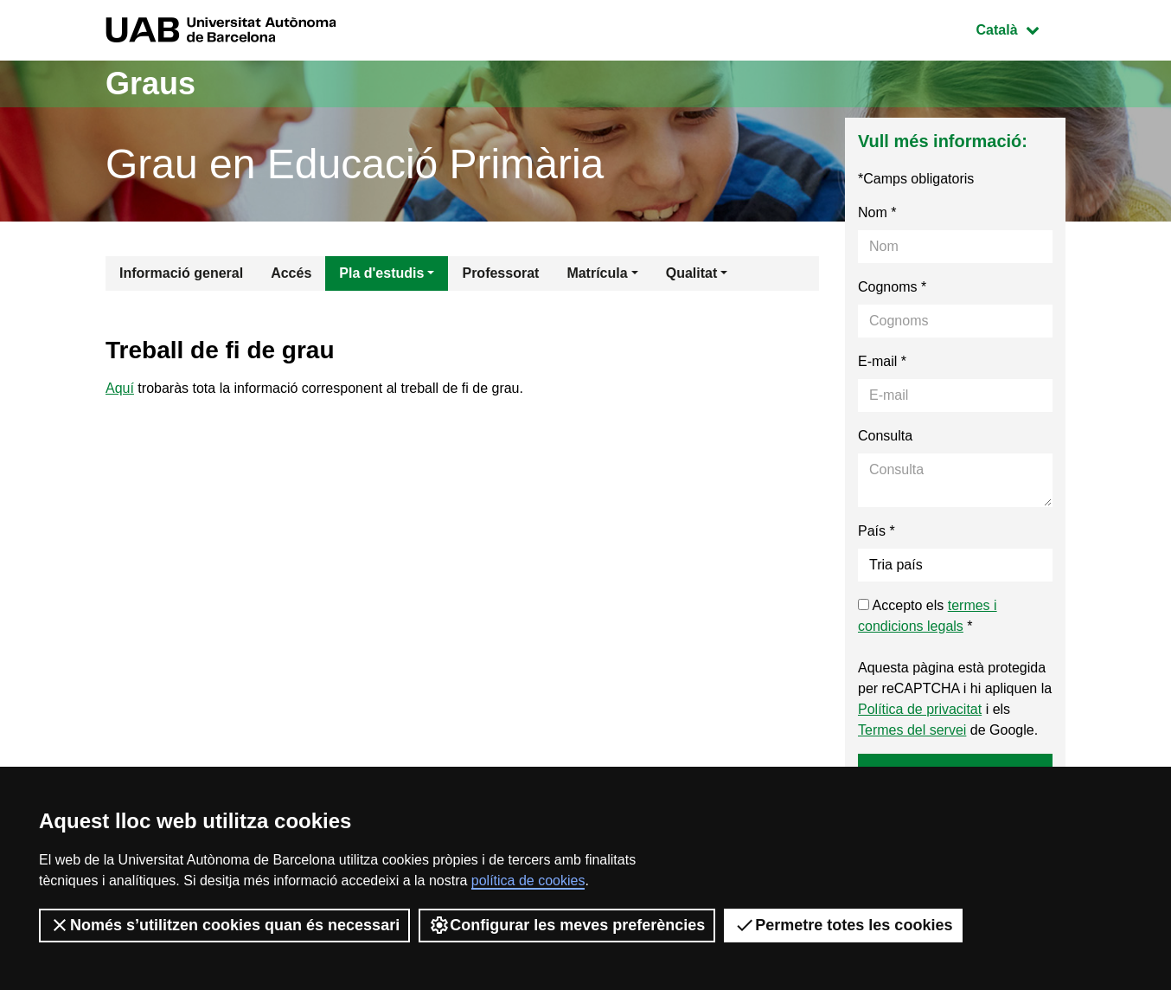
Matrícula (596, 273)
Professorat (500, 273)
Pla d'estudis (381, 273)
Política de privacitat (920, 709)
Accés (291, 273)
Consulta (885, 435)
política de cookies (528, 880)
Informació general (181, 273)
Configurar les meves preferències (567, 925)
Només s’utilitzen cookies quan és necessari (224, 925)
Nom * (877, 212)
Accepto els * (927, 615)
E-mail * (882, 361)
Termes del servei (912, 730)
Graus (150, 83)
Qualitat (692, 273)
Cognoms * (892, 287)
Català (1020, 28)
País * (876, 531)
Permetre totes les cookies (843, 925)
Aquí (120, 388)
